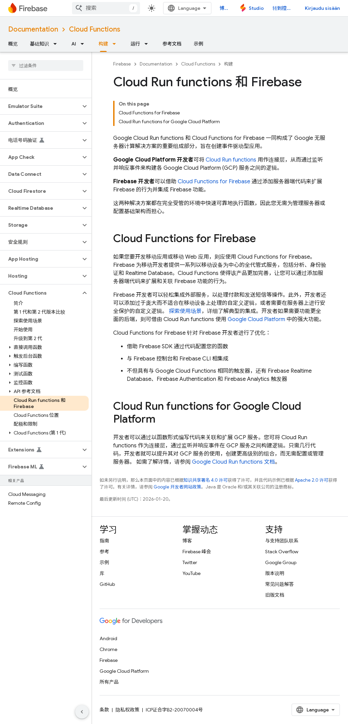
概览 (13, 44)
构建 (228, 64)
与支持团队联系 (281, 541)
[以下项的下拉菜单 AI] (84, 44)
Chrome (108, 649)
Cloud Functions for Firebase (214, 181)
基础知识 (39, 44)
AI (73, 44)
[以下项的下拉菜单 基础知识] (57, 44)
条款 (104, 709)
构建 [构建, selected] (103, 44)
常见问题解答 (279, 584)
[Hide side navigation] (82, 712)
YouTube (191, 573)
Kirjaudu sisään (322, 8)
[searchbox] (45, 65)
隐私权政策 (127, 709)
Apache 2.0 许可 (311, 480)
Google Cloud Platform (256, 319)
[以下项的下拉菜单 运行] (148, 44)
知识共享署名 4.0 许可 (206, 480)
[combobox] (106, 8)
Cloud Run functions (231, 159)
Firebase (122, 64)
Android (108, 638)
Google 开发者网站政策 (177, 487)
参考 (104, 552)
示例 (198, 44)
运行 (135, 44)
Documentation (33, 29)
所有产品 (109, 682)
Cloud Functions (94, 29)
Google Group (280, 562)
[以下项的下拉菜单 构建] (116, 44)
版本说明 (274, 573)
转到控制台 (284, 8)
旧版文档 (274, 595)
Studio (256, 8)
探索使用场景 (185, 311)
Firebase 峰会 (196, 552)
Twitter (189, 562)
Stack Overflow (281, 552)
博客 (224, 8)
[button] (40, 106)
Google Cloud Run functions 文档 (233, 462)
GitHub (107, 584)
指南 (104, 541)
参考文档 (171, 44)
